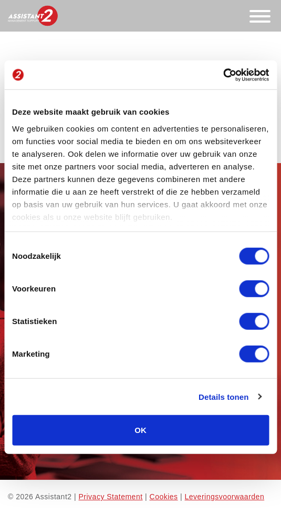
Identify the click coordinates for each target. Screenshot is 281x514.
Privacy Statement (110, 496)
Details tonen (223, 396)
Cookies (164, 496)
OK (140, 430)
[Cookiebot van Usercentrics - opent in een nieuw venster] (223, 75)
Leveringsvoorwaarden (225, 496)
